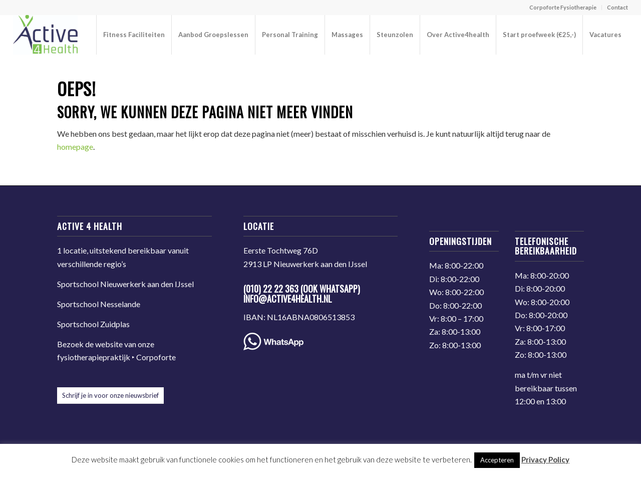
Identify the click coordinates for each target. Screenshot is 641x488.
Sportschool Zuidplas (93, 324)
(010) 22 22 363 (270, 288)
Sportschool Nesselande (98, 304)
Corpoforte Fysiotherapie (562, 7)
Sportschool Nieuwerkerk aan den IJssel (125, 284)
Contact (617, 7)
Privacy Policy (545, 459)
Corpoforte (156, 357)
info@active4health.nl (287, 298)
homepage (75, 146)
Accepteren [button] (497, 460)
